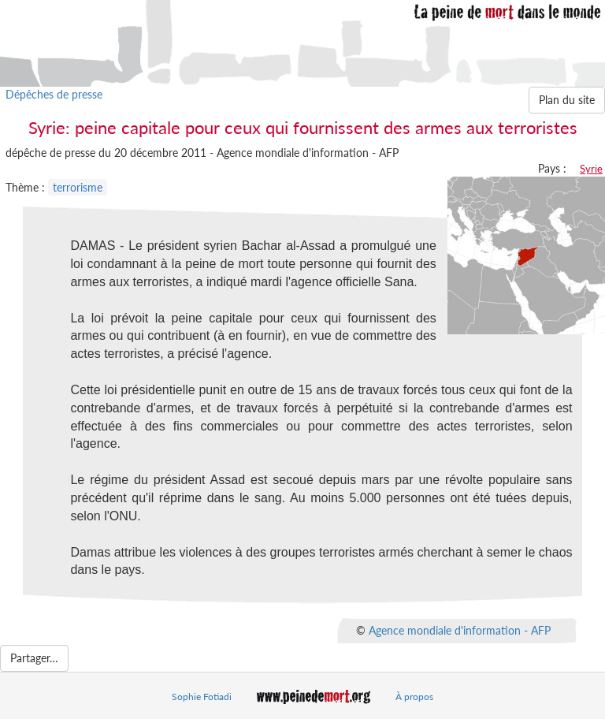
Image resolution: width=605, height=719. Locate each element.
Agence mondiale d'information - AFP (460, 630)
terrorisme (77, 187)
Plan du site (567, 99)
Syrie (591, 168)
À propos (414, 696)
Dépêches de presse (54, 94)
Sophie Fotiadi (202, 696)
